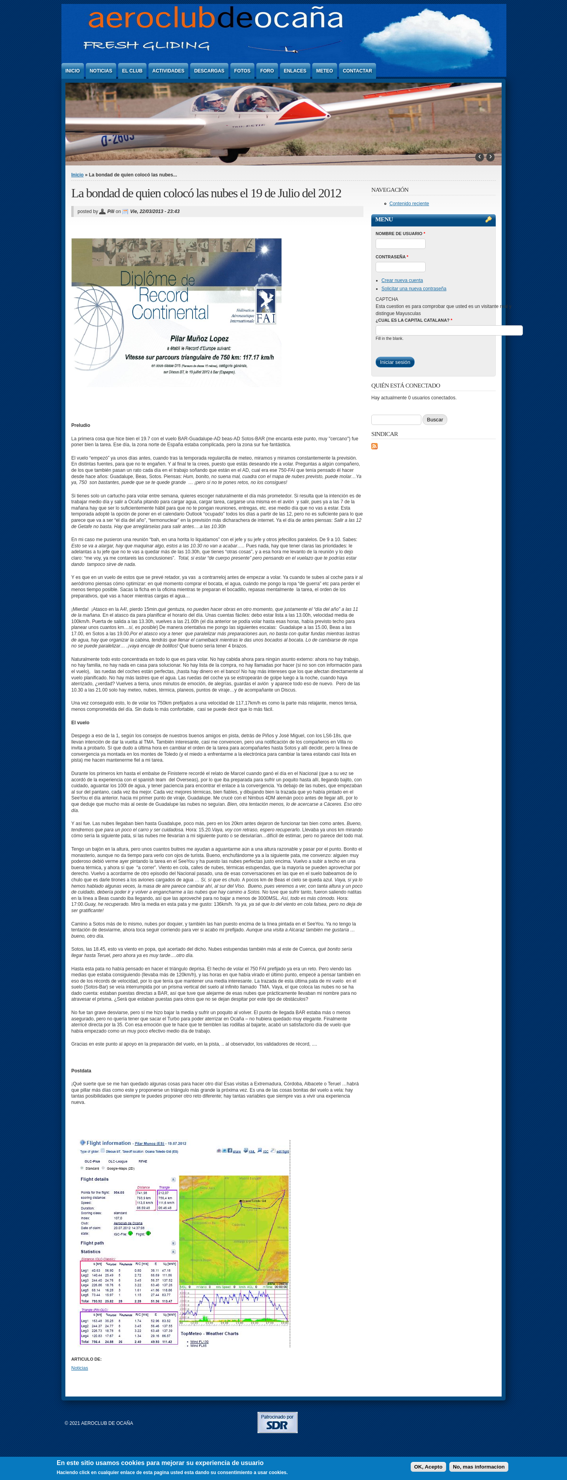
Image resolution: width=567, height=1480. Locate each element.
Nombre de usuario (400, 233)
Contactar (357, 71)
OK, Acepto (428, 1467)
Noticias (101, 71)
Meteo (324, 71)
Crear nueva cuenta (402, 280)
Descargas (209, 71)
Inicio (72, 71)
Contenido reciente (409, 203)
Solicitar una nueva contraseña (414, 288)
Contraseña (392, 256)
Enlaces (295, 71)
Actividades (168, 71)
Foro (267, 71)
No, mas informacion (479, 1467)
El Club (132, 71)
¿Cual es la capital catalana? (414, 320)
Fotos (242, 71)
